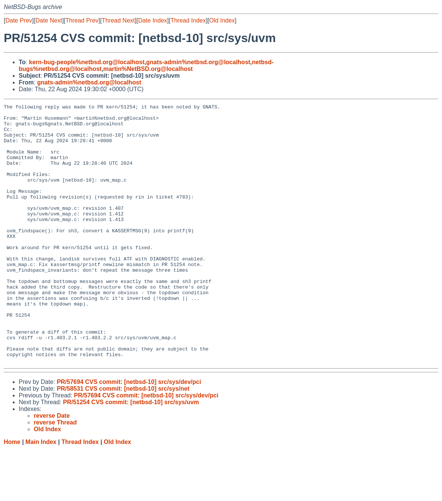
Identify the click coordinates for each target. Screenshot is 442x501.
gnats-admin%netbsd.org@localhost (198, 62)
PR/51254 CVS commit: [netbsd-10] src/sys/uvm (131, 454)
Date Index (152, 20)
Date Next (48, 20)
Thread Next (118, 20)
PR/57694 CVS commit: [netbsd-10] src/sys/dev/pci (129, 433)
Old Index (222, 20)
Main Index (41, 493)
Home (12, 493)
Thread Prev (82, 20)
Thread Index (188, 20)
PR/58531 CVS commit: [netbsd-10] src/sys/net (123, 440)
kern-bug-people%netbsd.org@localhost (86, 62)
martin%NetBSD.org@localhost (148, 69)
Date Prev (18, 20)
